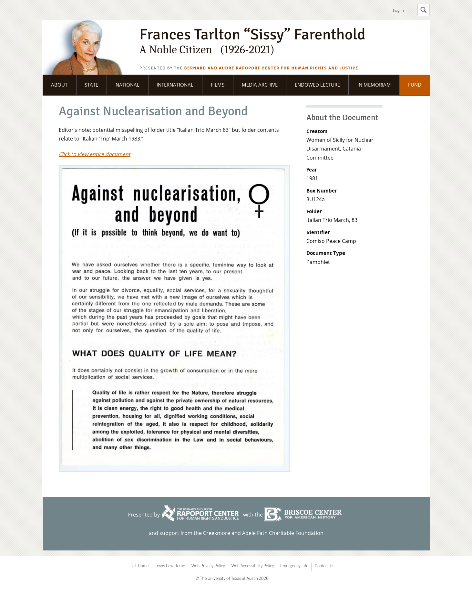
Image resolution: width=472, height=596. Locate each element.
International (175, 84)
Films (217, 84)
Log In (398, 10)
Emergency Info (294, 565)
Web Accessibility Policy (252, 565)
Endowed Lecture (317, 84)
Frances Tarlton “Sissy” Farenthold (274, 41)
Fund (414, 84)
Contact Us (324, 565)
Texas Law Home (170, 565)
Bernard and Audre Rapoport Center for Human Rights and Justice (271, 68)
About (59, 84)
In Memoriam (374, 84)
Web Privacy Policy (208, 565)
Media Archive (260, 84)
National (127, 84)
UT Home (140, 565)
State (91, 84)
